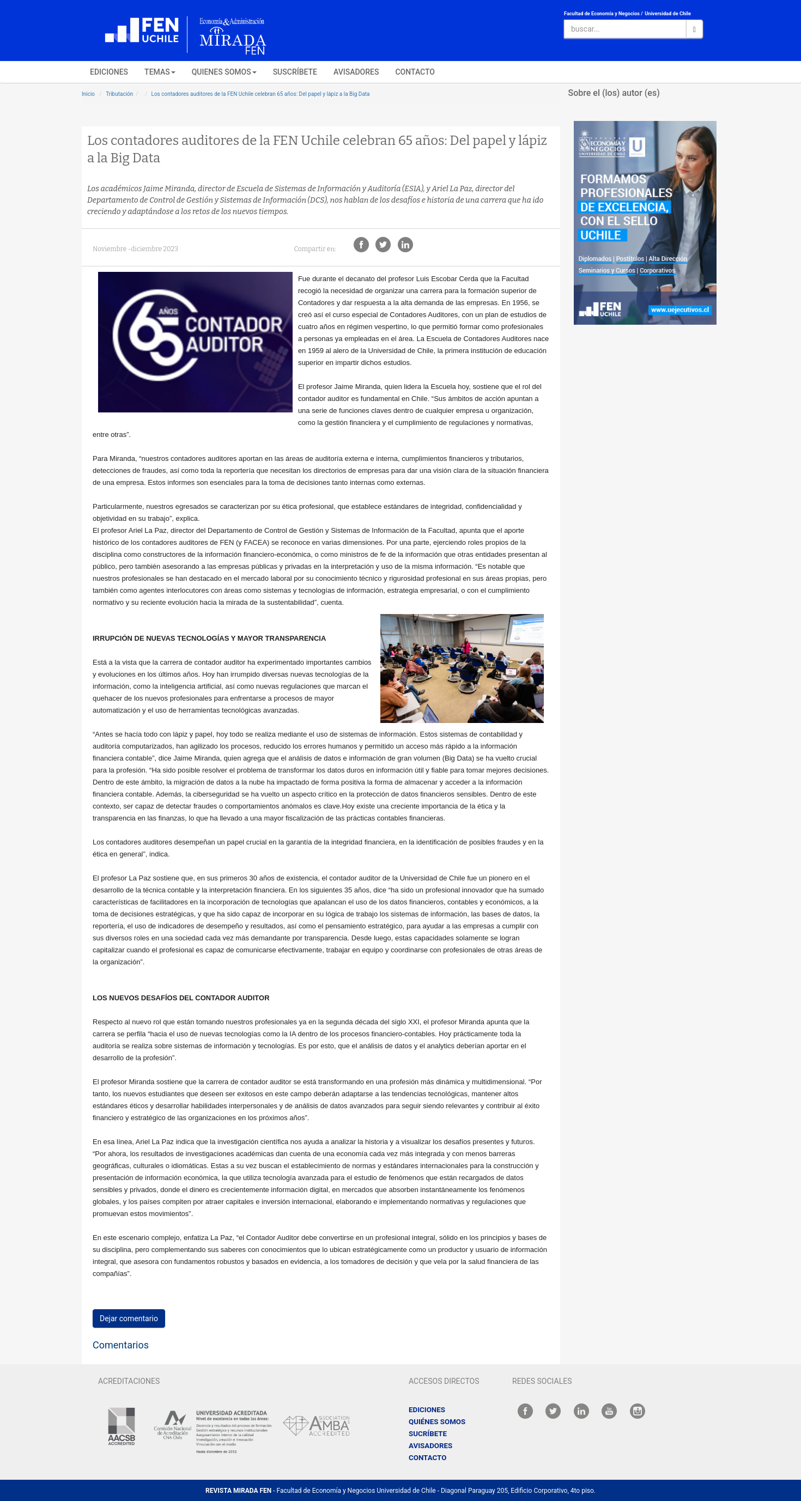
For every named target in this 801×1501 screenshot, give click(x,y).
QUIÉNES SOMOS (437, 1422)
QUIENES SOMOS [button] (224, 72)
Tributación (119, 94)
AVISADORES (356, 72)
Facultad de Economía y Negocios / (603, 13)
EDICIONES (109, 72)
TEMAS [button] (159, 72)
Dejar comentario (129, 1318)
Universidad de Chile (668, 13)
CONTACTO (415, 72)
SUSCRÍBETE (295, 72)
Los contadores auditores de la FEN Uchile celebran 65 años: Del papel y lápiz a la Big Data (260, 94)
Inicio (88, 94)
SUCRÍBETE (428, 1434)
